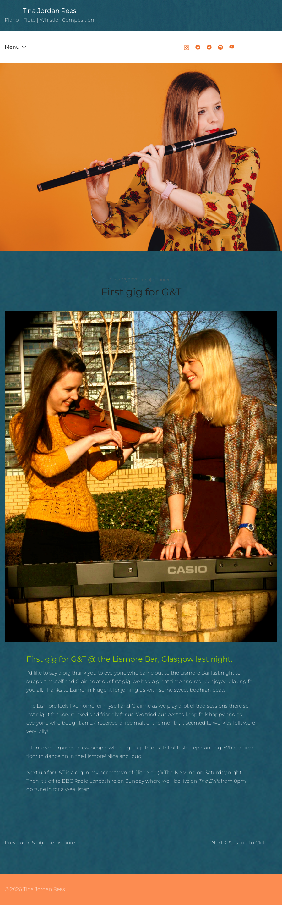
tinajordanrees (157, 280)
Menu (12, 47)
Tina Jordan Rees (49, 10)
